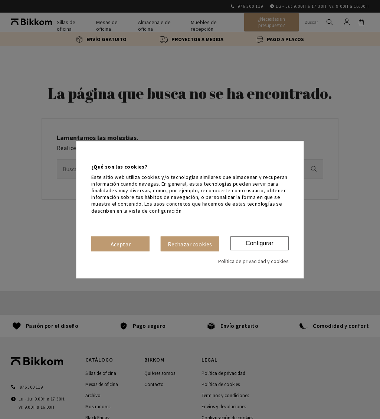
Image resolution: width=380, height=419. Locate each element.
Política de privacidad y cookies (253, 261)
